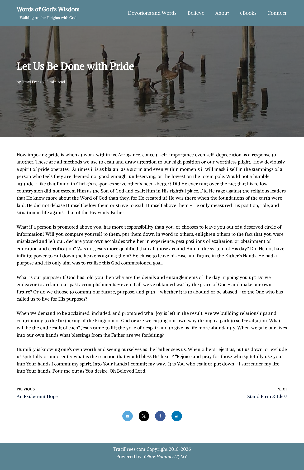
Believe (195, 13)
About (222, 13)
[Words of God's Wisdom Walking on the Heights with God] (48, 13)
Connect (276, 13)
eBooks (248, 13)
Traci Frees (31, 81)
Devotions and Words (152, 13)
